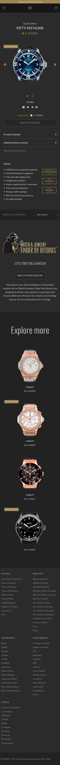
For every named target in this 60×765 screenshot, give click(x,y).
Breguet (5, 651)
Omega (4, 655)
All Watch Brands (40, 583)
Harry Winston (39, 682)
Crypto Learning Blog (10, 707)
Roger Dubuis (7, 671)
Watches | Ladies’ (41, 598)
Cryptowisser (7, 743)
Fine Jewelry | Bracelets (43, 610)
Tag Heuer (6, 667)
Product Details (30, 134)
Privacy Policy (7, 595)
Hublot (4, 647)
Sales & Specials (40, 579)
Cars (35, 626)
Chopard (37, 659)
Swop (35, 630)
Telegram (5, 715)
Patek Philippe (7, 674)
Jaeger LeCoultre (40, 647)
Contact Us (6, 610)
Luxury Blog (6, 711)
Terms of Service (8, 587)
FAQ (3, 614)
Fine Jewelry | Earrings (43, 606)
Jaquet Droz (38, 686)
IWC (35, 663)
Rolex (3, 643)
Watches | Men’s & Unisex (44, 591)
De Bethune (38, 690)
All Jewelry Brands (41, 587)
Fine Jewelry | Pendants (43, 614)
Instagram (5, 727)
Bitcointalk (6, 739)
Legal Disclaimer (8, 602)
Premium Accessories (42, 618)
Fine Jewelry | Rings (42, 602)
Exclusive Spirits (40, 622)
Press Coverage (8, 583)
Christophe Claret (9, 682)
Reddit (4, 723)
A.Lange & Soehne (41, 643)
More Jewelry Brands (10, 690)
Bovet (35, 694)
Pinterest (5, 735)
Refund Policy (7, 598)
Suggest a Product (9, 606)
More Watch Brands (10, 686)
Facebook (5, 731)
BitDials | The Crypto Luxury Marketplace (21, 759)
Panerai (36, 667)
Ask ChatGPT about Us (12, 579)
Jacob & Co (38, 679)
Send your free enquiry (30, 275)
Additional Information (30, 142)
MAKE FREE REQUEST (30, 122)
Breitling (5, 663)
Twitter (4, 719)
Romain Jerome (40, 674)
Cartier (4, 659)
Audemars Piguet (9, 679)
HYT (35, 651)
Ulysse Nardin (39, 671)
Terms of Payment (9, 591)
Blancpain (37, 655)
